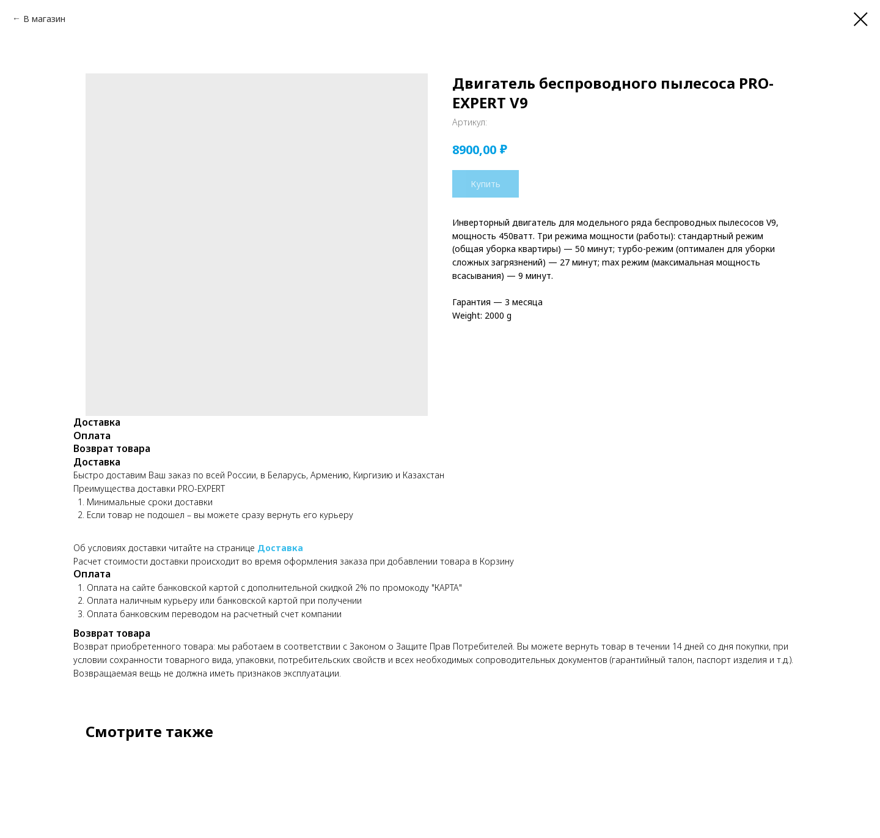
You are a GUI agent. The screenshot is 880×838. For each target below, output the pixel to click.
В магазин (44, 18)
